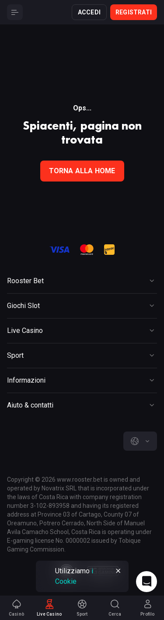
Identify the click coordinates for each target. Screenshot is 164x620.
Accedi (89, 12)
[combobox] (140, 441)
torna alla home (82, 171)
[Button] (15, 12)
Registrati (133, 12)
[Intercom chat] (146, 581)
